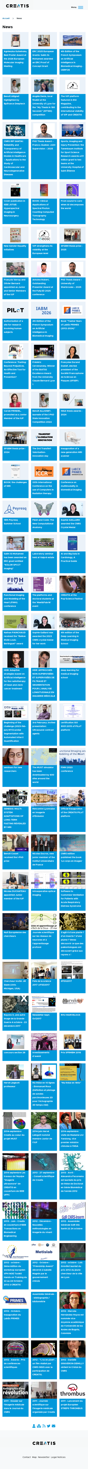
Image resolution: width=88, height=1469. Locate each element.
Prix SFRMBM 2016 (71, 1052)
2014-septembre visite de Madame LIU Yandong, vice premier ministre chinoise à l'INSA (72, 1138)
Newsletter (44, 1457)
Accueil (6, 18)
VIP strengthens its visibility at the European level (42, 249)
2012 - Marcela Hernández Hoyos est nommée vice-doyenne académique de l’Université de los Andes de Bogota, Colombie (72, 1322)
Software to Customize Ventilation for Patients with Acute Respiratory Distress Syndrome (72, 898)
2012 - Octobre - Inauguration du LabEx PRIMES (12, 1315)
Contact (27, 1457)
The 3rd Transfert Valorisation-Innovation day (41, 452)
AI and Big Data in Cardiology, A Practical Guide (70, 557)
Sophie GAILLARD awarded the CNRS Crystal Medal (71, 523)
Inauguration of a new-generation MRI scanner (71, 452)
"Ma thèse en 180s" (71, 1083)
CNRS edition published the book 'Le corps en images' (71, 857)
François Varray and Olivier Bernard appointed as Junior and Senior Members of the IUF (15, 287)
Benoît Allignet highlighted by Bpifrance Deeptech (14, 100)
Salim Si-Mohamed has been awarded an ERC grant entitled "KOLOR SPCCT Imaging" (15, 561)
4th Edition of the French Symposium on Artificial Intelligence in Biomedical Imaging (42, 328)
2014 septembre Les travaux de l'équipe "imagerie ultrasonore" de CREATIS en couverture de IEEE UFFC (14, 1184)
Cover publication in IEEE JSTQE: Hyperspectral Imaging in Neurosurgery (14, 208)
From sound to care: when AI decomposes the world (72, 204)
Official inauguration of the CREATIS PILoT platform (72, 812)
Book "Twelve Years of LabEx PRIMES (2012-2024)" (71, 325)
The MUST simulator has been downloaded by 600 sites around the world (43, 774)
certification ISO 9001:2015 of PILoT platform (71, 726)
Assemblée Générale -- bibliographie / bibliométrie (43, 1298)
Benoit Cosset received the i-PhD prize (13, 857)
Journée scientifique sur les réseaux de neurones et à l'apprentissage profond (43, 939)
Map (34, 1457)
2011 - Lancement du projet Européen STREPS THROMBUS (72, 1404)
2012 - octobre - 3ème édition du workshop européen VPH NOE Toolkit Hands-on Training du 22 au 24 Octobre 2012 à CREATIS (15, 1273)
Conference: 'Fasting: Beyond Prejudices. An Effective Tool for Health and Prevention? (15, 369)
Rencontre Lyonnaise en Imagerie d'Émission (43, 812)
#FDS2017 (66, 981)
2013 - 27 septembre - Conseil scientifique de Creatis (43, 1176)
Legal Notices (58, 1457)
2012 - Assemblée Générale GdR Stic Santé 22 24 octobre (71, 1225)
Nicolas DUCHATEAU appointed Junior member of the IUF (15, 895)
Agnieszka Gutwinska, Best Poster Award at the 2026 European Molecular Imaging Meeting (15, 58)
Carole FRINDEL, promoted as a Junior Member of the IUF (15, 414)
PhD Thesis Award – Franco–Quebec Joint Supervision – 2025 (43, 145)
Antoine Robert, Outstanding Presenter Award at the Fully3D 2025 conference (42, 287)
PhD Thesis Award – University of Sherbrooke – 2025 (71, 283)
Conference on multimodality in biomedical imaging (71, 486)
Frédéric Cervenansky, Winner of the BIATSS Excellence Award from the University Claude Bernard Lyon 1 (43, 373)
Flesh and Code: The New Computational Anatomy (43, 523)
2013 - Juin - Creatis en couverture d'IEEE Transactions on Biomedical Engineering (15, 1228)
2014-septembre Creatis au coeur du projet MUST (14, 1135)
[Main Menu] (76, 7)
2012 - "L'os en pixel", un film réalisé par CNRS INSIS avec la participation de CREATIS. (43, 1367)
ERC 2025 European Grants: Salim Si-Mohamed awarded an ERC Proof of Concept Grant (43, 58)
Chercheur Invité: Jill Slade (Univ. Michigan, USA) (15, 985)
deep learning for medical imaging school (70, 674)
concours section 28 (14, 1052)
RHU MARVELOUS (70, 1015)
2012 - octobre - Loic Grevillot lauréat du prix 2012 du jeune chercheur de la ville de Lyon (72, 1269)
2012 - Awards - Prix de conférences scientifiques (14, 1363)
